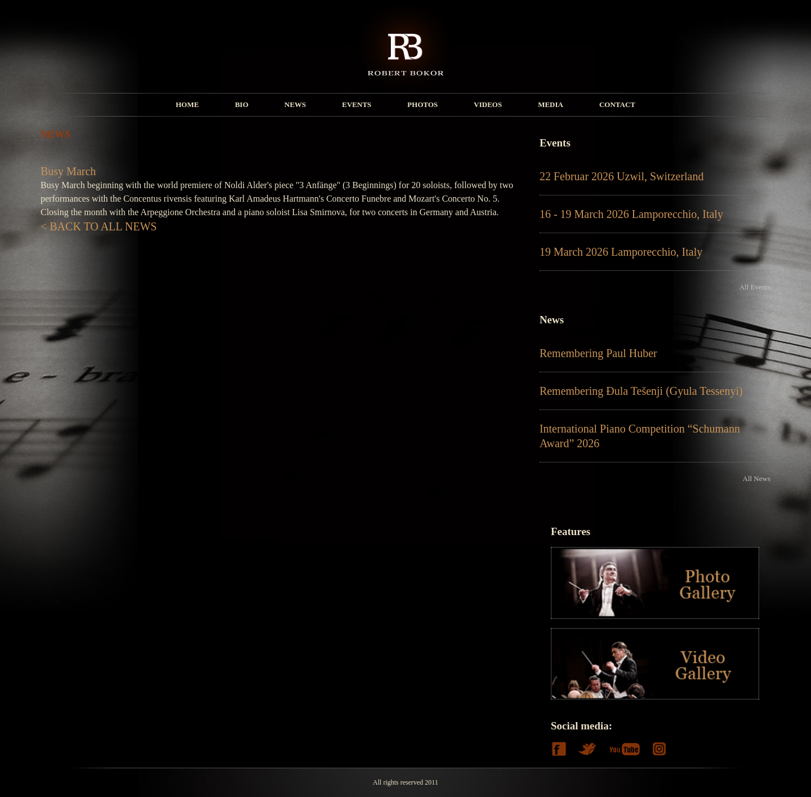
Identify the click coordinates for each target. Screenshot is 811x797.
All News (756, 478)
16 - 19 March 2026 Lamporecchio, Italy (631, 214)
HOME (187, 104)
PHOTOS (422, 104)
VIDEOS (488, 104)
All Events (754, 287)
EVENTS (356, 104)
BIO (241, 104)
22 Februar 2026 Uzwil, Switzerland (622, 176)
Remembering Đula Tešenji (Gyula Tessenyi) (641, 391)
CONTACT (617, 104)
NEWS (295, 104)
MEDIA (550, 104)
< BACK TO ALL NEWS (99, 226)
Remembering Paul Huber (598, 353)
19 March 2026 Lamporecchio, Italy (621, 252)
